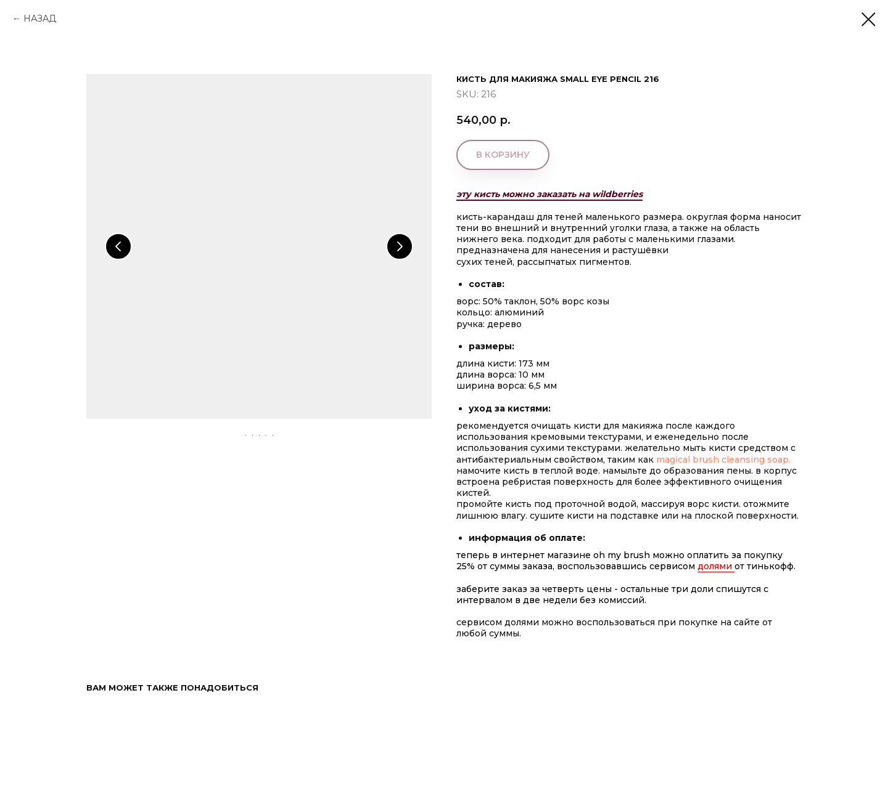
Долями (715, 566)
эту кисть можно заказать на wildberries (549, 194)
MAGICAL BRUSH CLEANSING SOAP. (724, 459)
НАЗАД (39, 18)
